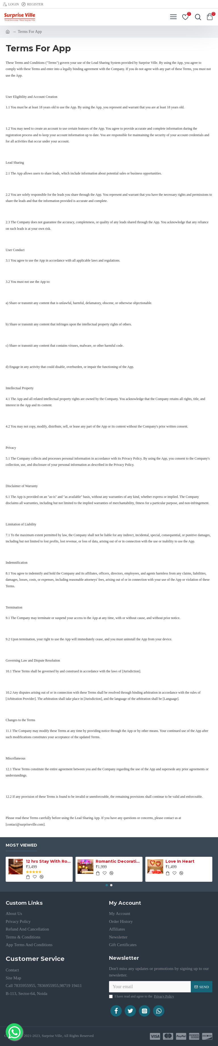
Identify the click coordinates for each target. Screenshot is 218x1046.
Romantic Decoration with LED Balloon (118, 861)
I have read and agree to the (142, 996)
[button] (107, 885)
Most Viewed (21, 845)
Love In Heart (179, 861)
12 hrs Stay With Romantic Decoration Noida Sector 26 (48, 861)
